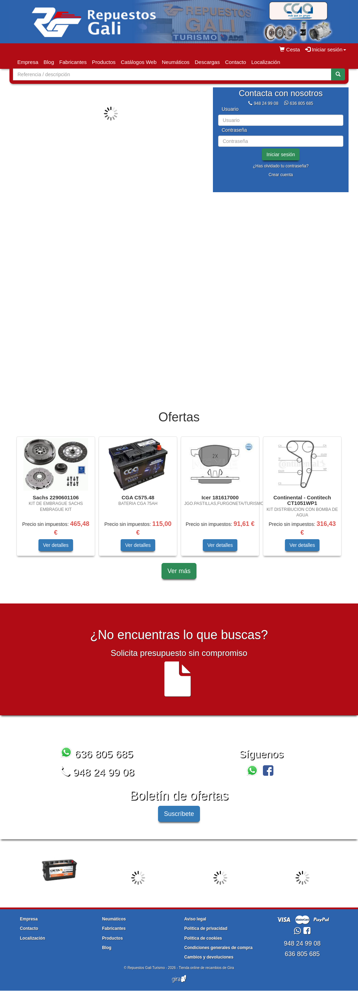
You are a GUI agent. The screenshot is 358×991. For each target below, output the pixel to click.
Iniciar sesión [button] (325, 49)
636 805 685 (301, 103)
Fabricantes (73, 62)
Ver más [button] (179, 570)
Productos (104, 62)
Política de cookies (203, 938)
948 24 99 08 (266, 103)
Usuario (230, 109)
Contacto (235, 62)
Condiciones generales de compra (218, 947)
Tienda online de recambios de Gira (206, 968)
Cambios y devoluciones (209, 957)
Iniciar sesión (280, 154)
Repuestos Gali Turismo (146, 968)
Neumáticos (175, 62)
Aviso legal (195, 919)
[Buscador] (172, 74)
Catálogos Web (138, 62)
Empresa (27, 62)
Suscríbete (179, 813)
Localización (265, 62)
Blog (49, 62)
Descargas (207, 62)
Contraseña (234, 130)
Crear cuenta (280, 174)
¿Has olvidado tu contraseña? (280, 166)
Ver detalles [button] (56, 545)
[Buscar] (338, 74)
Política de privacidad (205, 928)
